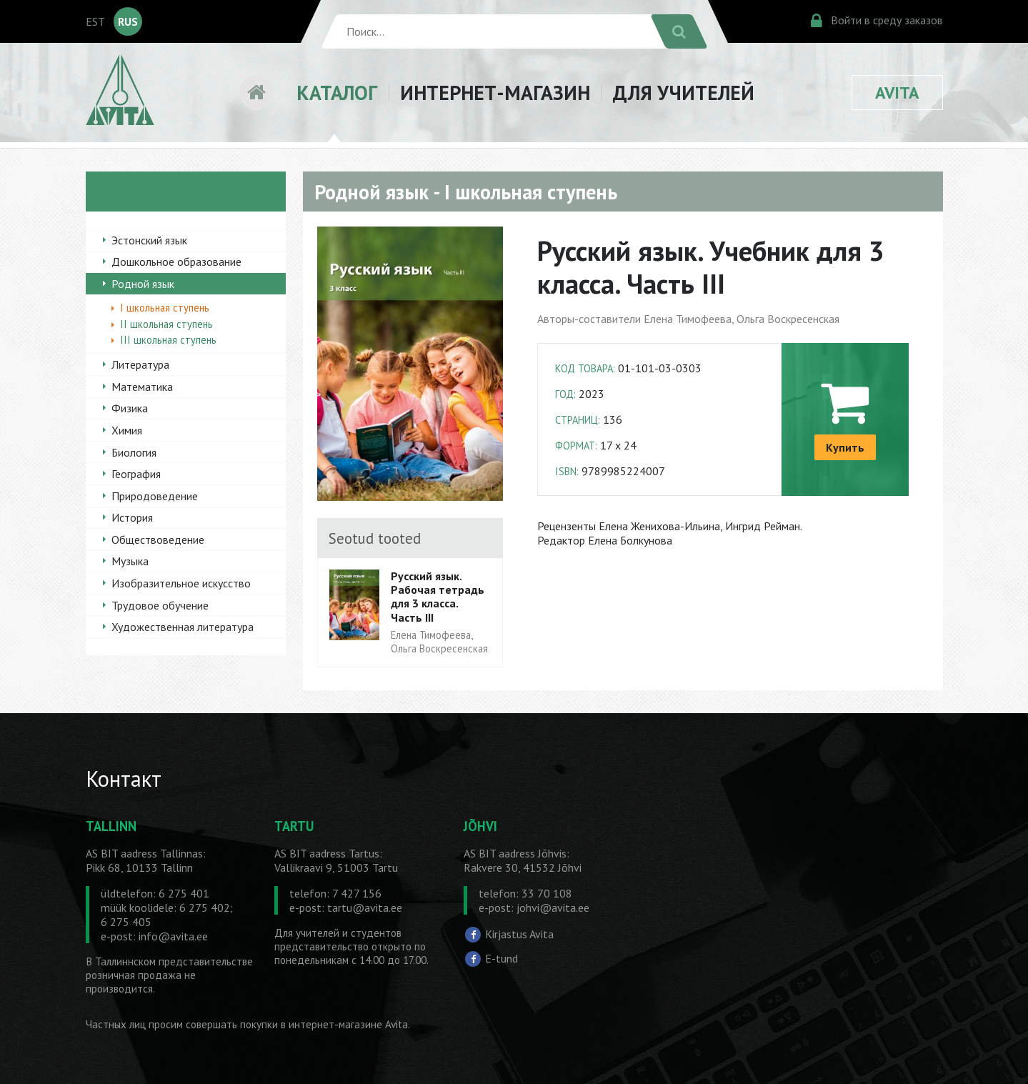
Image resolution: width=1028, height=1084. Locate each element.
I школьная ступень (164, 307)
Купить (845, 447)
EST (95, 21)
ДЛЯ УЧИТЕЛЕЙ (683, 92)
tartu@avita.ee (364, 907)
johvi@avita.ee (553, 907)
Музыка (130, 561)
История (132, 517)
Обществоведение (157, 539)
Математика (142, 386)
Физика (129, 408)
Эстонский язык (149, 240)
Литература (140, 364)
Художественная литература (182, 627)
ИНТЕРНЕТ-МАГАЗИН (495, 92)
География (136, 474)
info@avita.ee (173, 936)
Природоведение (154, 496)
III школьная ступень (168, 340)
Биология (133, 452)
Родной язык (142, 284)
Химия (126, 430)
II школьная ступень (166, 324)
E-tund (501, 957)
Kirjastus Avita (519, 934)
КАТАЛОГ (336, 92)
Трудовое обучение (160, 605)
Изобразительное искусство (181, 583)
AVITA (897, 92)
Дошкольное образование (176, 261)
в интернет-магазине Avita (344, 1024)
